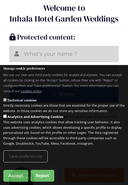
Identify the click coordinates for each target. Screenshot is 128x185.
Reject (42, 175)
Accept (15, 175)
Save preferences (25, 156)
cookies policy (31, 91)
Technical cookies (22, 100)
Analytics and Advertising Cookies (35, 116)
